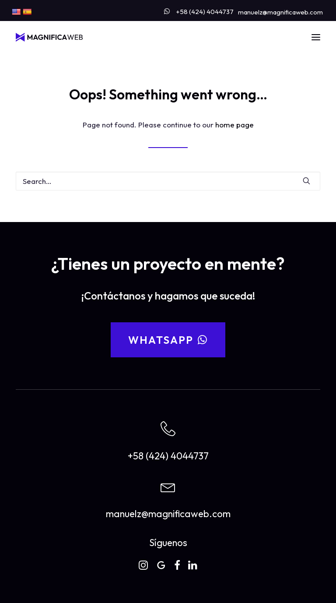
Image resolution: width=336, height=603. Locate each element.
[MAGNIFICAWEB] (49, 37)
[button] (316, 37)
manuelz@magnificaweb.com (280, 12)
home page (234, 124)
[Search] (168, 181)
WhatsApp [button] (168, 339)
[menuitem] (199, 10)
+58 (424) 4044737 (205, 11)
